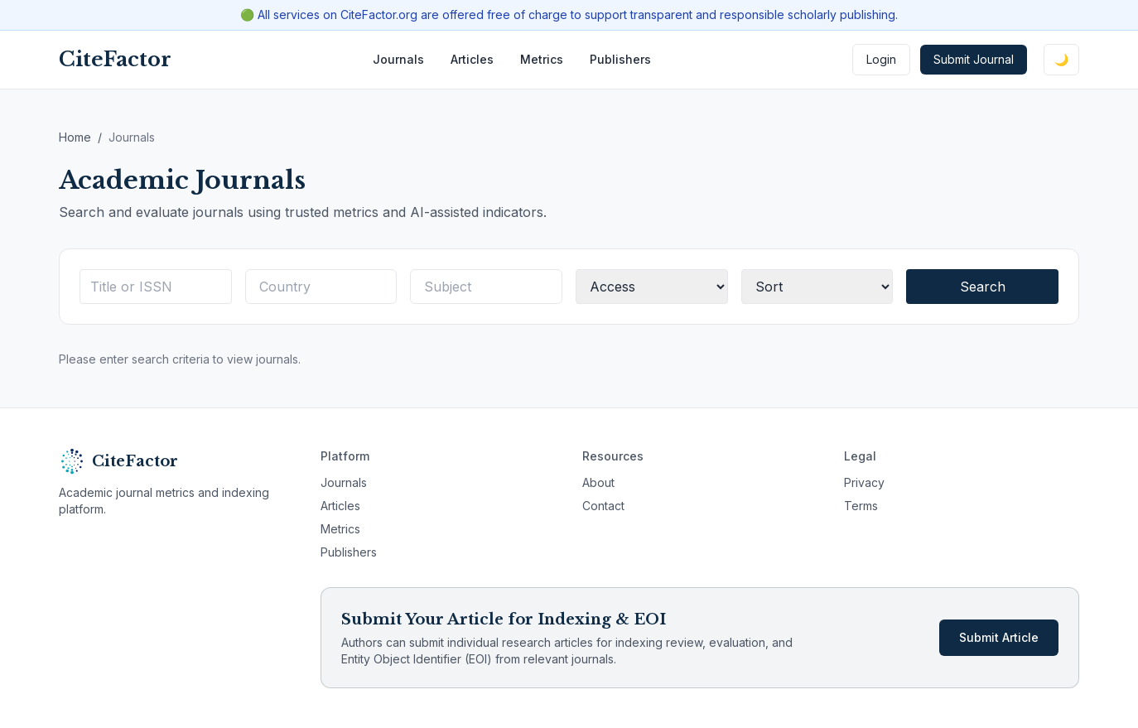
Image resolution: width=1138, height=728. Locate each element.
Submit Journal (973, 59)
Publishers (620, 59)
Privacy (864, 482)
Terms (861, 506)
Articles (472, 59)
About (598, 482)
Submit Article (999, 637)
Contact (603, 506)
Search (982, 286)
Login (881, 59)
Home (75, 137)
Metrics (541, 59)
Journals (398, 59)
